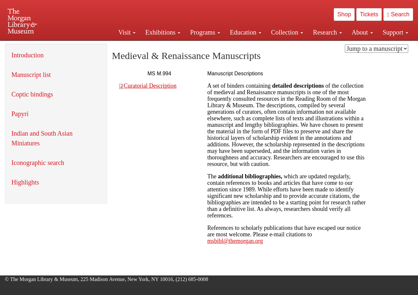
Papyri (19, 113)
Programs (205, 32)
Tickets (369, 14)
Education (245, 32)
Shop (344, 14)
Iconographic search (37, 162)
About (362, 32)
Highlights (25, 182)
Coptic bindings (32, 94)
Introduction (27, 55)
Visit (127, 32)
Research (327, 32)
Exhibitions (162, 32)
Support (395, 32)
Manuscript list (31, 74)
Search (398, 14)
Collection (287, 32)
